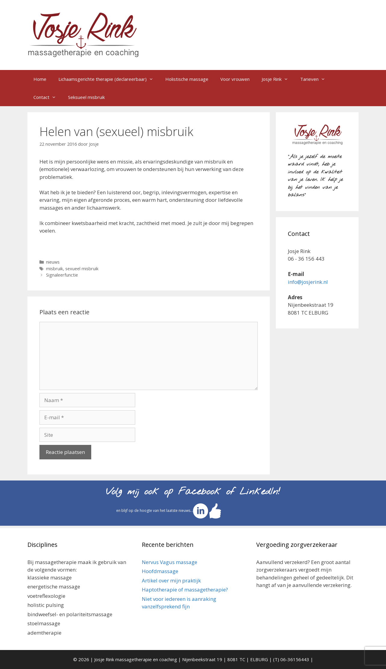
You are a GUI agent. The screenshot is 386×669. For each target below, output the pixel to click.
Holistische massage (186, 79)
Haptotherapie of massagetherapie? (185, 589)
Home (39, 79)
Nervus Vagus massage (169, 562)
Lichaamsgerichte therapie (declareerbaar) (108, 79)
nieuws (53, 262)
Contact (47, 97)
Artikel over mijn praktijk (171, 580)
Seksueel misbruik (86, 97)
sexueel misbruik (81, 268)
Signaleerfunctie (62, 275)
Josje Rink (278, 79)
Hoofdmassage (160, 571)
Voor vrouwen (235, 79)
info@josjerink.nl (308, 281)
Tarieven (315, 79)
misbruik (54, 268)
